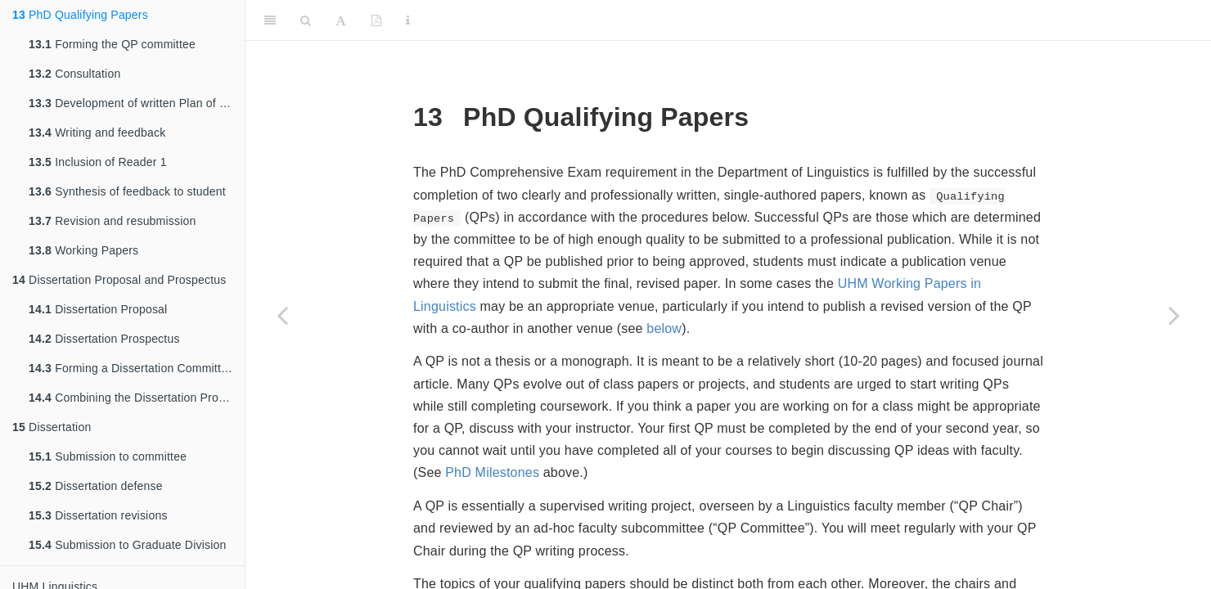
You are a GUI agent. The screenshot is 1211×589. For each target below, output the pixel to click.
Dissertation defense (96, 485)
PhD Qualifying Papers (80, 14)
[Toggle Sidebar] (270, 20)
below (664, 328)
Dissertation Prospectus (104, 338)
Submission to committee (108, 456)
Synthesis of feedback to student (127, 191)
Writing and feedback (97, 132)
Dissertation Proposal (98, 309)
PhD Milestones (492, 472)
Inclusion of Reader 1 (98, 162)
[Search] (305, 20)
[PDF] (376, 20)
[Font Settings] (340, 20)
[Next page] (1174, 315)
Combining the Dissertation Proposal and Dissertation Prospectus (137, 397)
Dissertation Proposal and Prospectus (119, 279)
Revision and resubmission (112, 220)
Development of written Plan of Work (137, 103)
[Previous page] (282, 315)
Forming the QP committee (112, 44)
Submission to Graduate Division (127, 544)
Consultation (74, 73)
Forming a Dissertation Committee (131, 368)
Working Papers (83, 250)
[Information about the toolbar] (408, 20)
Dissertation (51, 427)
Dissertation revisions (98, 515)
